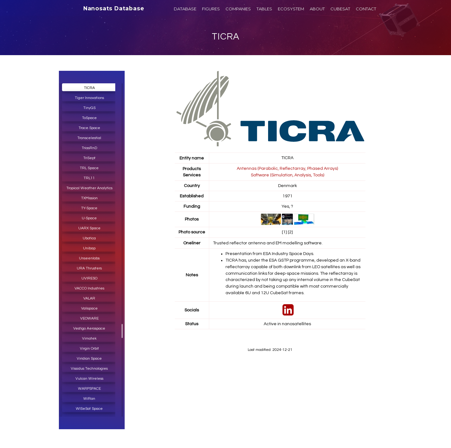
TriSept (89, 158)
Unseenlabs (89, 258)
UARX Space (89, 228)
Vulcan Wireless (89, 379)
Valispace (89, 308)
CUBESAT (340, 8)
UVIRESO (89, 278)
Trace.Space (89, 128)
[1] (284, 231)
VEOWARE (89, 318)
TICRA (225, 36)
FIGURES (211, 8)
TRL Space (89, 168)
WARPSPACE (89, 389)
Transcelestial (89, 138)
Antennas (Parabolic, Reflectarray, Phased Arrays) (287, 168)
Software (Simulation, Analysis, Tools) (287, 174)
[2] (290, 231)
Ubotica (89, 238)
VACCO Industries (89, 288)
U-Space (89, 218)
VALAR (89, 298)
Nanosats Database (114, 8)
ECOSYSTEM (291, 8)
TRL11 (89, 178)
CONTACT (366, 8)
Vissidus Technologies (89, 369)
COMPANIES (238, 8)
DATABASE (185, 8)
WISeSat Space (89, 409)
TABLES (264, 8)
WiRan (89, 399)
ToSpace (89, 118)
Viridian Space (89, 359)
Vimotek (89, 338)
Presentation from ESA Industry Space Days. (270, 252)
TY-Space (89, 208)
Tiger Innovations (89, 98)
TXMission (89, 198)
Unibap (89, 248)
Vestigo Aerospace (89, 328)
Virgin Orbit (89, 348)
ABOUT (317, 8)
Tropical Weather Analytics (89, 188)
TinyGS (89, 108)
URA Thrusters (89, 268)
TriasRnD (89, 148)
